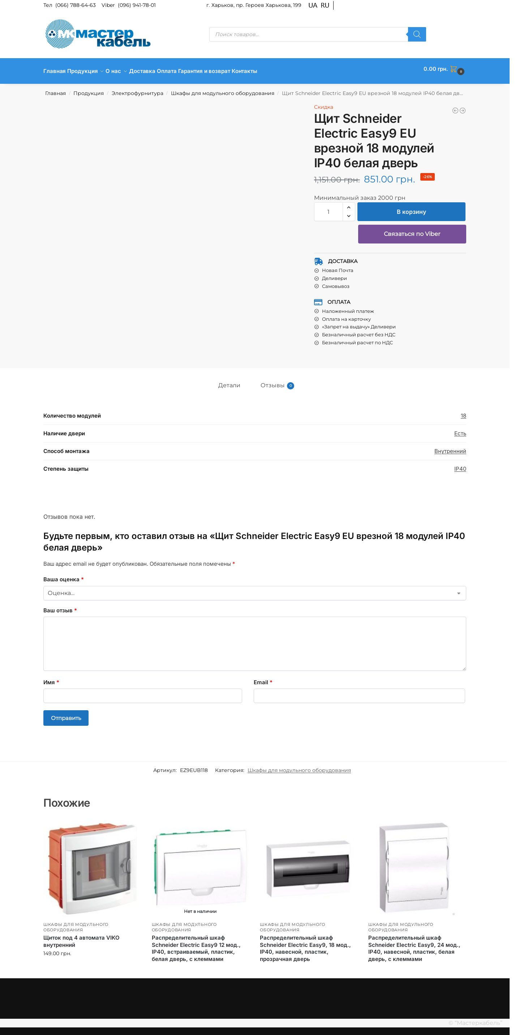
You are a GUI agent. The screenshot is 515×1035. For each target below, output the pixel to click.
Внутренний (450, 447)
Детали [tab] (229, 381)
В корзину (411, 207)
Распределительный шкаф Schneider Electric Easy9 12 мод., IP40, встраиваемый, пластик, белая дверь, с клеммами (196, 944)
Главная (55, 89)
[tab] (250, 379)
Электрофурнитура (137, 89)
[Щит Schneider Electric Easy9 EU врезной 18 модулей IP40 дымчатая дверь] (462, 106)
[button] (445, 69)
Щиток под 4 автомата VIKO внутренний (81, 937)
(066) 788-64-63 (76, 5)
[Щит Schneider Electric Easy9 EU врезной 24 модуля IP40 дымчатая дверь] (455, 106)
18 (463, 411)
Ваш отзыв (60, 606)
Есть (460, 429)
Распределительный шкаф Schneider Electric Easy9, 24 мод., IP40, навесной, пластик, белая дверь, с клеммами (414, 944)
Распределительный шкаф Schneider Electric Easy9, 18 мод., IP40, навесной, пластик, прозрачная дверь (305, 944)
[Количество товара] (328, 207)
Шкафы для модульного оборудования (222, 89)
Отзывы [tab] (277, 381)
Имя (51, 678)
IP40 (460, 464)
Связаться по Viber (412, 230)
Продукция (88, 89)
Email (263, 678)
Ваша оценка (63, 575)
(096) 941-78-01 (137, 5)
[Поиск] (417, 34)
